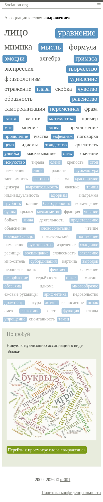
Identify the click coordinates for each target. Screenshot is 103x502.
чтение (91, 228)
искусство (14, 162)
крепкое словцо (18, 236)
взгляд (92, 310)
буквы (10, 211)
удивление (83, 79)
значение (89, 153)
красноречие (86, 178)
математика (61, 118)
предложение (83, 127)
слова (53, 127)
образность (18, 99)
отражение (17, 89)
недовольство (85, 294)
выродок (90, 261)
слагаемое (30, 310)
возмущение (86, 203)
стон (94, 162)
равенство (84, 99)
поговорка (87, 136)
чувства (40, 136)
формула (82, 47)
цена (9, 144)
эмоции (14, 58)
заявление (89, 253)
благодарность (56, 203)
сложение (89, 269)
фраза (91, 109)
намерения (14, 170)
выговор (41, 178)
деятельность (52, 220)
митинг (91, 277)
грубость (12, 203)
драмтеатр (14, 302)
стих (67, 153)
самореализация (24, 109)
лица (38, 170)
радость (59, 170)
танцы (92, 187)
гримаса (86, 58)
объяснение (15, 228)
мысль (51, 47)
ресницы (12, 253)
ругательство (40, 244)
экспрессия (19, 68)
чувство (87, 89)
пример (90, 118)
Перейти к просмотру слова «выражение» (47, 450)
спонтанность (42, 319)
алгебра (50, 58)
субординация (43, 261)
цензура (11, 187)
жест (51, 310)
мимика (18, 46)
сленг (55, 162)
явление (72, 187)
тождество (56, 144)
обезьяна (12, 286)
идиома (47, 286)
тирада (37, 162)
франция (72, 211)
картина (69, 261)
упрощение (14, 319)
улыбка (11, 153)
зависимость (16, 178)
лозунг (51, 302)
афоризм (59, 195)
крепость (75, 162)
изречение (66, 244)
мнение (30, 127)
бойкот (10, 220)
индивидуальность (21, 195)
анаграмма (88, 195)
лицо (16, 32)
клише (32, 203)
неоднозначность (20, 269)
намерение (14, 244)
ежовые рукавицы (21, 294)
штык (93, 302)
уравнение (77, 32)
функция (71, 310)
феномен (58, 269)
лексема (61, 178)
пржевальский (55, 236)
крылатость (86, 144)
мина (28, 220)
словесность (64, 253)
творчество (82, 68)
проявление (16, 136)
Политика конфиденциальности (71, 492)
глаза (43, 89)
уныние (91, 211)
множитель (14, 261)
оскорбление (16, 277)
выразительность (42, 187)
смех (8, 310)
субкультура (87, 170)
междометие (48, 211)
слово (11, 118)
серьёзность (47, 277)
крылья (26, 211)
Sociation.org (16, 4)
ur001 (65, 479)
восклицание (37, 253)
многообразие (85, 286)
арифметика (55, 294)
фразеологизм (22, 79)
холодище (89, 244)
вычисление (73, 302)
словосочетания (56, 228)
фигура (34, 302)
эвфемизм (62, 136)
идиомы (29, 144)
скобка (63, 89)
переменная (65, 109)
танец (64, 319)
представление (84, 220)
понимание (87, 236)
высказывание (41, 153)
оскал (71, 277)
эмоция (33, 118)
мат (8, 127)
